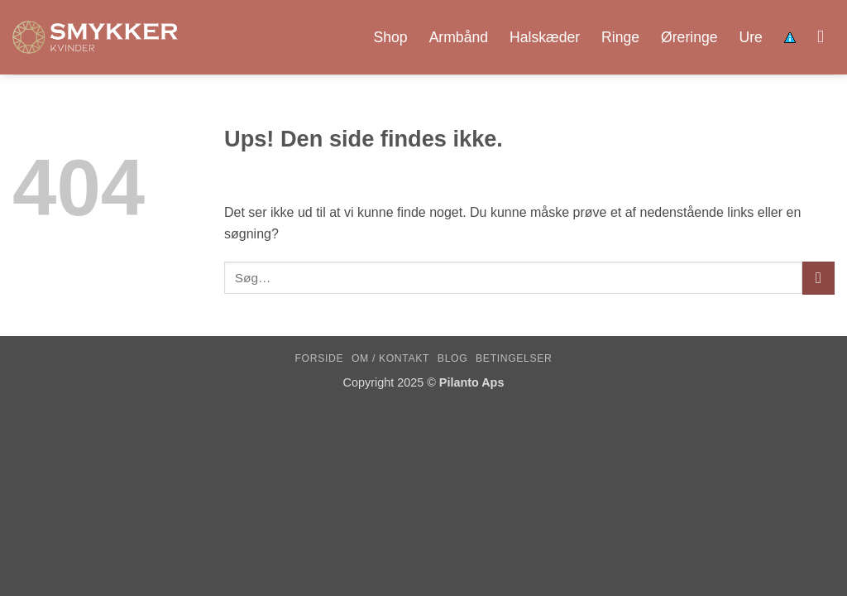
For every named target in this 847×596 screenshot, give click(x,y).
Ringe (620, 37)
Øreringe (689, 37)
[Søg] (826, 36)
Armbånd (458, 37)
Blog (452, 358)
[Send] (818, 278)
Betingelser (514, 358)
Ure (751, 37)
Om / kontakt (390, 358)
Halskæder (545, 37)
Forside (319, 358)
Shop (391, 37)
